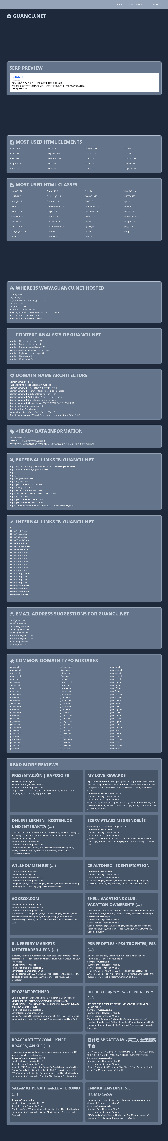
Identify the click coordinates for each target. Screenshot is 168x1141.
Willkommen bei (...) (34, 865)
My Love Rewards (106, 775)
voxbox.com (25, 898)
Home (119, 4)
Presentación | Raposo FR (40, 775)
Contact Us (156, 4)
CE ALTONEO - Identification (118, 865)
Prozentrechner (30, 991)
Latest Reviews (136, 4)
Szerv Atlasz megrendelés (116, 820)
